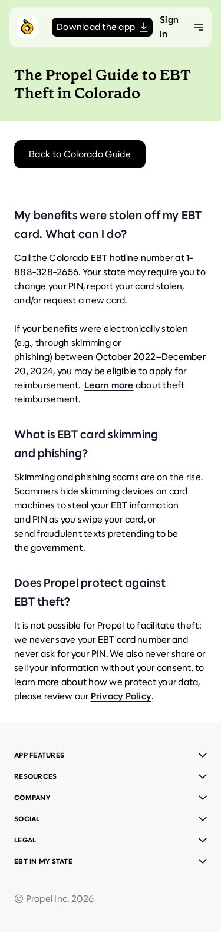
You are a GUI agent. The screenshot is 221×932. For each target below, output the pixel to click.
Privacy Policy (121, 696)
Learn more (109, 385)
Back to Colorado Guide (80, 154)
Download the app (102, 26)
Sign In (169, 26)
